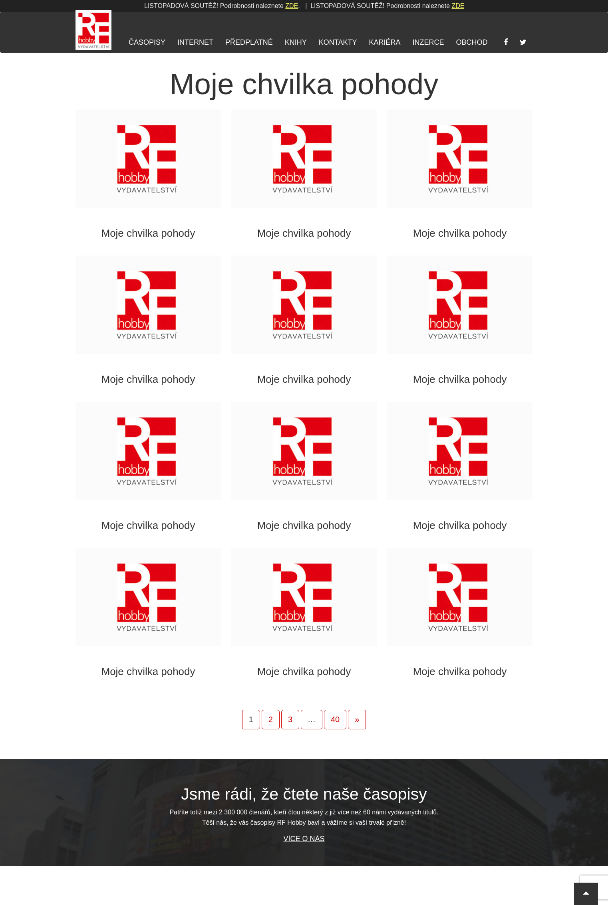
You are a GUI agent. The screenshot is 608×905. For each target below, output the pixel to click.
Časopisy (147, 42)
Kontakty (338, 42)
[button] (586, 894)
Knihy (296, 42)
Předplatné (249, 42)
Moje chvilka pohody (148, 233)
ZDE (187, 5)
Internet (195, 42)
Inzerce (428, 42)
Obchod (471, 42)
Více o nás (303, 839)
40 (335, 719)
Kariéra (384, 42)
